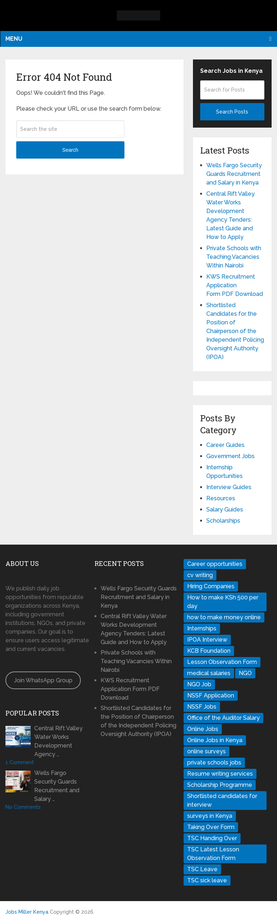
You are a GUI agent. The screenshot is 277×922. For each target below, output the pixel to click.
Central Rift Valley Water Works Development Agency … (58, 741)
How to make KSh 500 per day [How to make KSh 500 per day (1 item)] (222, 602)
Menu (13, 38)
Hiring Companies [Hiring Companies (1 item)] (210, 586)
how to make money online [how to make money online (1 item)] (224, 617)
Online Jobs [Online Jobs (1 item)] (202, 729)
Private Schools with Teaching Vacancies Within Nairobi (233, 257)
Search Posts (232, 112)
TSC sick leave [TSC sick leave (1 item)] (207, 880)
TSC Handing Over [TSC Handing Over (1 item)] (212, 838)
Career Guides (225, 445)
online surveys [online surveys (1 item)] (206, 751)
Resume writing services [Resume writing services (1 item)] (220, 773)
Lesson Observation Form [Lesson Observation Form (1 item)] (222, 662)
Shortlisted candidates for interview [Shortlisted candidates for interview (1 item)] (222, 800)
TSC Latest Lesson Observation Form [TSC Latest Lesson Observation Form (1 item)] (213, 853)
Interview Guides (228, 487)
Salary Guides (224, 509)
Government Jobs (230, 456)
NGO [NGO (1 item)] (245, 673)
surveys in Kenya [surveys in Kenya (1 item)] (209, 815)
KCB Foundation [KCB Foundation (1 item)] (208, 650)
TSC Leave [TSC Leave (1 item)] (202, 869)
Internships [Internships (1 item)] (201, 628)
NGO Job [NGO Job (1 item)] (199, 684)
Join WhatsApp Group (43, 680)
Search (70, 150)
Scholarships (223, 520)
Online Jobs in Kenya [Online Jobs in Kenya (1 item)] (214, 740)
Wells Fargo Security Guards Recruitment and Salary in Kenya (234, 174)
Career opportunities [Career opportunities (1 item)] (214, 563)
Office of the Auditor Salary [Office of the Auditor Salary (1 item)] (223, 717)
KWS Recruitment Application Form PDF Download (234, 285)
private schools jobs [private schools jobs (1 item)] (214, 762)
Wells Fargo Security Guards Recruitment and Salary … (56, 786)
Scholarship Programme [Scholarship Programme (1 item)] (219, 784)
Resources (220, 498)
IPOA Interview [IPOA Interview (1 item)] (207, 639)
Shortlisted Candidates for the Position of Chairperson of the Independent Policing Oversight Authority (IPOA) (235, 331)
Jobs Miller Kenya (26, 912)
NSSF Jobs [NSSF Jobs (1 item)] (201, 706)
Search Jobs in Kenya (231, 70)
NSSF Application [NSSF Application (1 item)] (210, 695)
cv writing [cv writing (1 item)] (200, 575)
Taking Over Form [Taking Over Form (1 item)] (210, 827)
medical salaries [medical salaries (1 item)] (208, 673)
